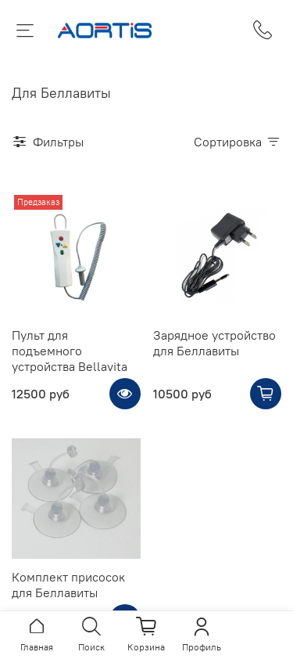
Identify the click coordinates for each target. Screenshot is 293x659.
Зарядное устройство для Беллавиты (214, 342)
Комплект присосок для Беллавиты (68, 584)
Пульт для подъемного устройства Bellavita (69, 350)
